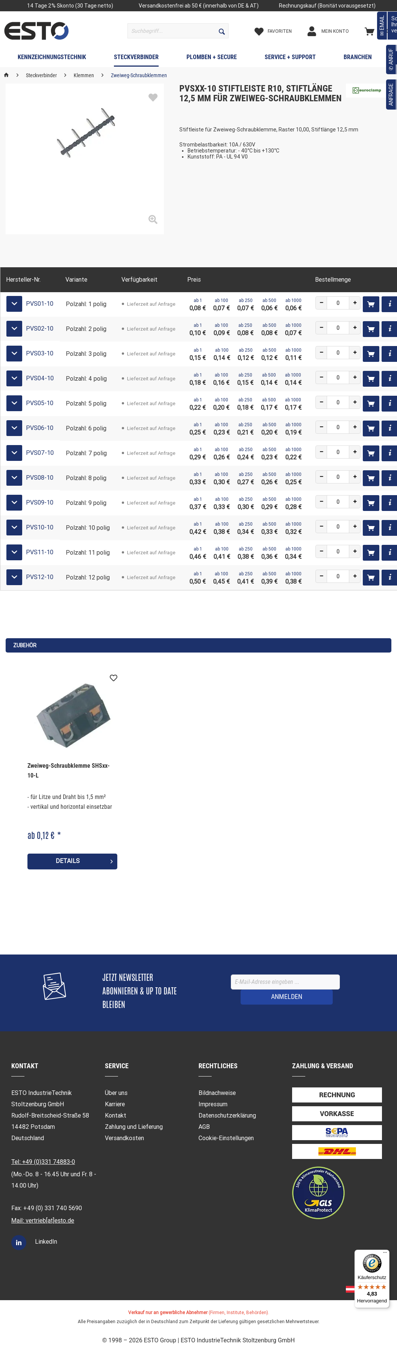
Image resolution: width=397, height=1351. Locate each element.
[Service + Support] (290, 58)
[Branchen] (358, 58)
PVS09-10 (39, 502)
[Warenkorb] (378, 31)
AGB (204, 1126)
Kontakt (115, 1115)
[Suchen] (222, 30)
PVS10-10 (39, 527)
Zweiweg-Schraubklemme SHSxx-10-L (68, 770)
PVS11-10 (39, 552)
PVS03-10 (39, 353)
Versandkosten (124, 1138)
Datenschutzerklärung (227, 1115)
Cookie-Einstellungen (226, 1138)
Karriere (115, 1104)
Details (84, 860)
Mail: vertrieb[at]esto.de (42, 1220)
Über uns (116, 1092)
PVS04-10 (40, 378)
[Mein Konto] (335, 31)
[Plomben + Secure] (212, 58)
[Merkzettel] (280, 31)
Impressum (212, 1104)
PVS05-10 (39, 403)
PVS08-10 (39, 477)
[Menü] (384, 1254)
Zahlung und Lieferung (134, 1126)
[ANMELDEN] (287, 997)
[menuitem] (178, 30)
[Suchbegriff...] (178, 30)
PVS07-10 (40, 452)
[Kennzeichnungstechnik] (52, 58)
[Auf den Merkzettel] (113, 678)
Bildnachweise (217, 1092)
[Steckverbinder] (136, 58)
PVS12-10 (39, 577)
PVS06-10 (39, 428)
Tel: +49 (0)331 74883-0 (43, 1161)
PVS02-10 (39, 328)
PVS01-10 (39, 303)
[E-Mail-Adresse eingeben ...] (285, 982)
